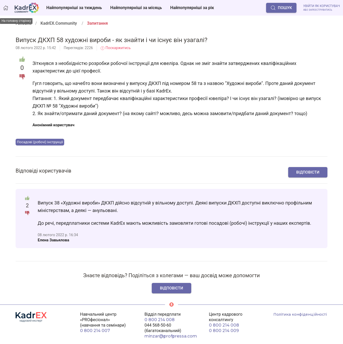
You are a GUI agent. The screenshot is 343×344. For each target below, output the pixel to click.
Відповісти (307, 172)
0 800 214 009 (224, 330)
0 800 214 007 (95, 330)
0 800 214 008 (159, 319)
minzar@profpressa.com (170, 336)
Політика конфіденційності (300, 314)
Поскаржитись (115, 48)
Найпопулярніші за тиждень (74, 7)
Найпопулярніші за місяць (136, 7)
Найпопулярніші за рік (192, 7)
